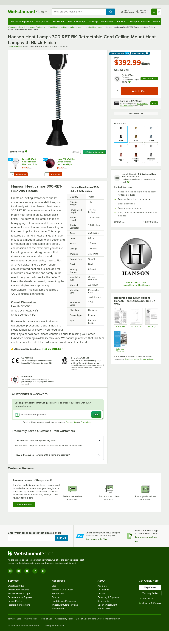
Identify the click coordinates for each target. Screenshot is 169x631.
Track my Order (150, 593)
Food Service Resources (64, 601)
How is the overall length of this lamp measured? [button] (42, 455)
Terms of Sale (14, 619)
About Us (102, 586)
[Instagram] (10, 571)
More (156, 21)
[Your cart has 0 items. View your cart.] (156, 12)
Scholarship (103, 601)
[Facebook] (26, 571)
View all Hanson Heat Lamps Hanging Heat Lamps (136, 283)
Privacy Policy (86, 422)
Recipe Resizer (15, 601)
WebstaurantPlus (16, 586)
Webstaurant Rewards (18, 590)
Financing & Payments (108, 597)
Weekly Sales (58, 593)
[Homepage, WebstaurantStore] (27, 11)
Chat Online (146, 598)
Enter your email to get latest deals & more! (35, 532)
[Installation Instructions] (136, 317)
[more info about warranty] (129, 82)
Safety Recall (58, 608)
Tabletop (93, 21)
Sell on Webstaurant (107, 605)
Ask (96, 414)
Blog (54, 586)
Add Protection (149, 79)
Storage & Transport (140, 21)
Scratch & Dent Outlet (62, 590)
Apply (155, 103)
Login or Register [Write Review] (24, 504)
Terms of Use (71, 422)
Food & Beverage (76, 21)
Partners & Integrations (19, 605)
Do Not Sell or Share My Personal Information (98, 619)
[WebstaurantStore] (47, 553)
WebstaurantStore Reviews (65, 605)
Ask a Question (94, 152)
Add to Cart (21, 174)
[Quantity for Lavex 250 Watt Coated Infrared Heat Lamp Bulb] (12, 174)
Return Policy (104, 608)
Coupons (56, 597)
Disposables (107, 21)
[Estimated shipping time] (128, 181)
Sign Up (61, 537)
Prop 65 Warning (51, 348)
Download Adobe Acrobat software (139, 359)
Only (116, 58)
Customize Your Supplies (20, 597)
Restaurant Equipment (22, 21)
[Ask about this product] (58, 414)
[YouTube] (18, 571)
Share (75, 152)
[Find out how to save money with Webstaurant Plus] (11, 159)
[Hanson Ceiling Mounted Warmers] (120, 317)
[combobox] (79, 12)
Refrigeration (42, 21)
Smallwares (58, 21)
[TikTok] (34, 571)
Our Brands (103, 590)
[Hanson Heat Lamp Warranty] (151, 317)
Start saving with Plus (96, 539)
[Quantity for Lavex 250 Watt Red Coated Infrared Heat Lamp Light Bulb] (47, 174)
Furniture (121, 21)
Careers (101, 593)
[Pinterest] (43, 571)
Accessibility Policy (64, 619)
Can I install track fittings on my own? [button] (35, 440)
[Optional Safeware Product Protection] (120, 341)
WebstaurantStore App (19, 593)
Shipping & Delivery (150, 603)
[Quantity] (117, 91)
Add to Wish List (136, 113)
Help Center (150, 587)
